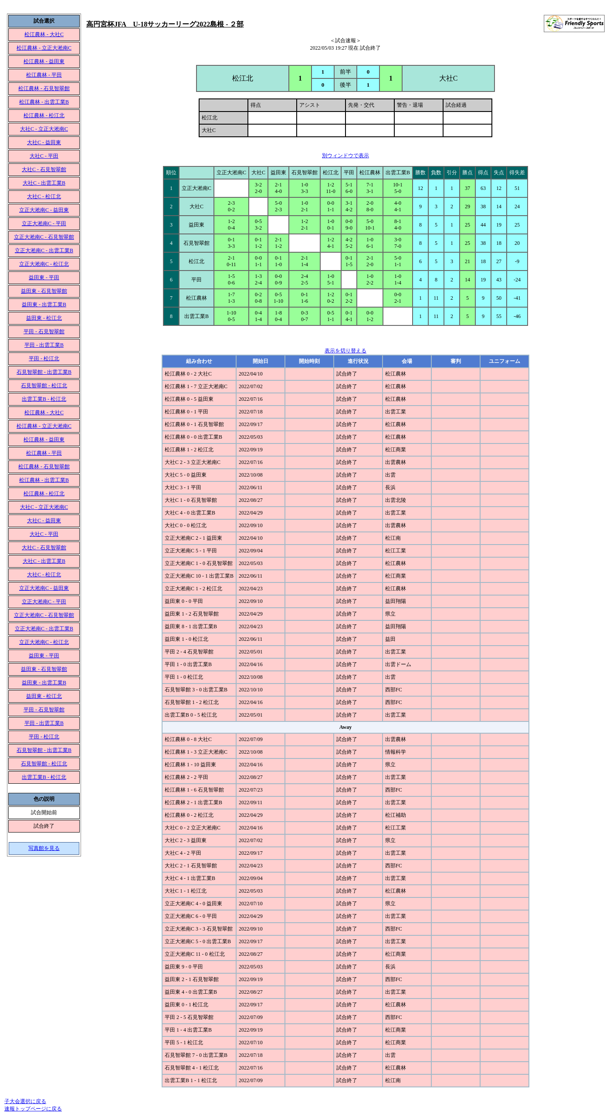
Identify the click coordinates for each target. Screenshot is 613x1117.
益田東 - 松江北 (44, 318)
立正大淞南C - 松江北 (44, 264)
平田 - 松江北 (44, 358)
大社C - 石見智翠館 (44, 169)
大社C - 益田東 (44, 142)
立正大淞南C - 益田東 (44, 210)
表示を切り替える (345, 351)
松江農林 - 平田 (44, 75)
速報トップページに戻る (33, 1109)
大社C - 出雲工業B (44, 183)
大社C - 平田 (44, 156)
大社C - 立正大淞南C (44, 129)
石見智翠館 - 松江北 (44, 385)
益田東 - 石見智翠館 (44, 291)
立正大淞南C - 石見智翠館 (44, 237)
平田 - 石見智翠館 (44, 331)
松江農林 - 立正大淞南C (44, 48)
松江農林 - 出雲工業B (44, 102)
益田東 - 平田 (44, 277)
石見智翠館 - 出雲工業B (44, 372)
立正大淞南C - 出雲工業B (44, 250)
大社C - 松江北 (44, 196)
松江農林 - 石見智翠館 (44, 88)
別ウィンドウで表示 (345, 155)
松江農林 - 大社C (44, 34)
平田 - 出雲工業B (44, 345)
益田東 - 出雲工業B (44, 304)
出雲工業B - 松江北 (44, 399)
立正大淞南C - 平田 (44, 223)
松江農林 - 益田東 (44, 61)
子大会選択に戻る (25, 1101)
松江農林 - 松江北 (44, 115)
